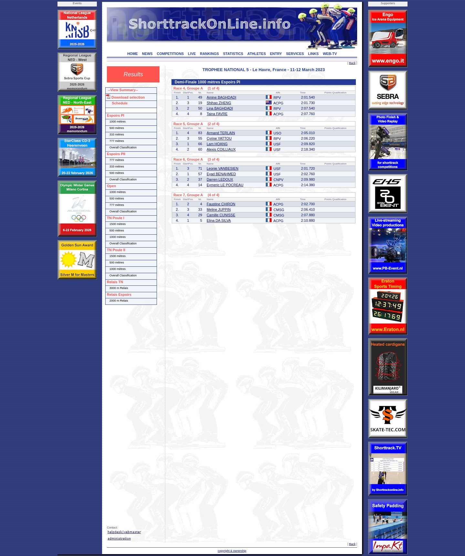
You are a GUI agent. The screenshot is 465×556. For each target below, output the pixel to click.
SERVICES (295, 54)
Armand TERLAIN (221, 133)
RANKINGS (209, 54)
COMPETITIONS (170, 54)
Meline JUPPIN (219, 209)
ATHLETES (256, 54)
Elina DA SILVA (219, 220)
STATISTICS (233, 54)
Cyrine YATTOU (219, 138)
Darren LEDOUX (220, 179)
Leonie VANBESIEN (222, 168)
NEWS (147, 54)
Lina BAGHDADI (220, 108)
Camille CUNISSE (221, 215)
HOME (132, 54)
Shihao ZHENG (219, 103)
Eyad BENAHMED (221, 174)
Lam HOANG (217, 144)
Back (352, 63)
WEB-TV (330, 54)
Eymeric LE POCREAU (225, 185)
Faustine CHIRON (221, 204)
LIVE (192, 54)
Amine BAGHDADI (221, 97)
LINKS (313, 54)
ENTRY (276, 54)
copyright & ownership (232, 550)
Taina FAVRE (217, 114)
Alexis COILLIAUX (221, 149)
